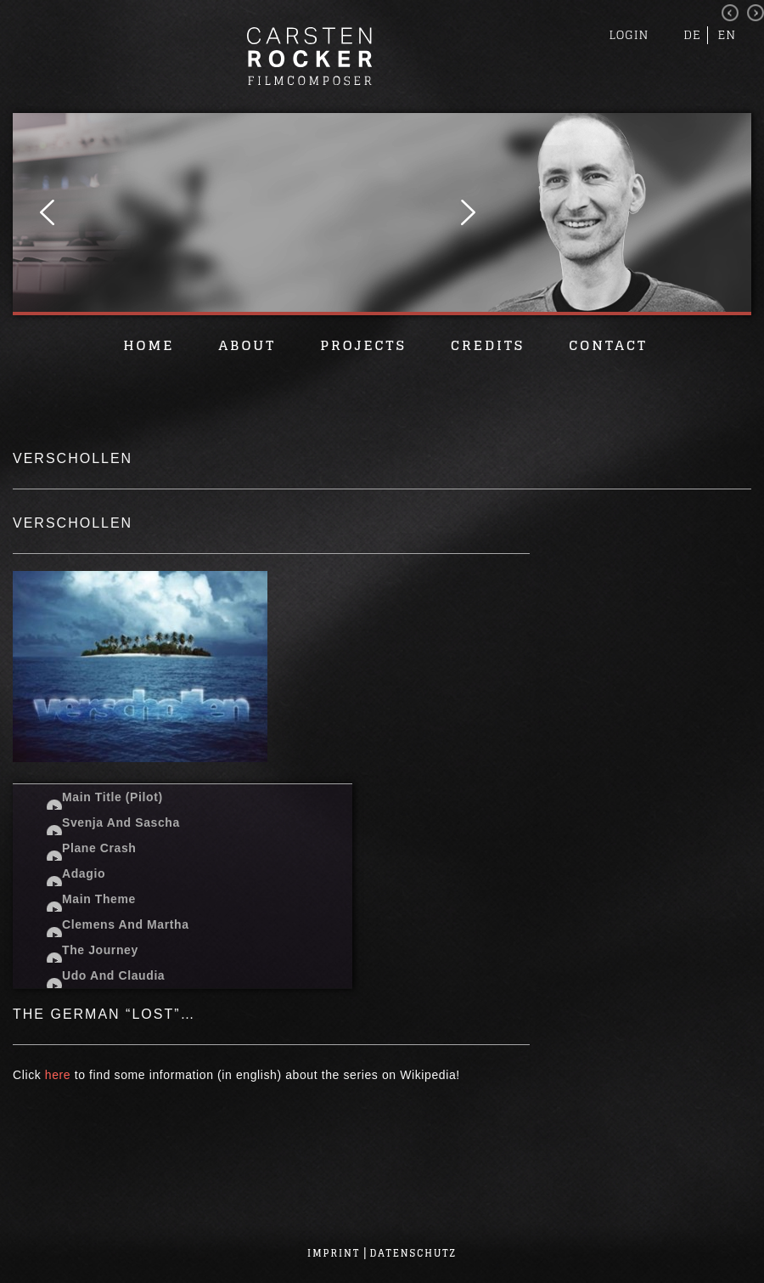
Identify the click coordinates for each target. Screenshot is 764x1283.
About (247, 345)
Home (148, 345)
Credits (488, 345)
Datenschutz (413, 1253)
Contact (608, 345)
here (57, 1075)
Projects (363, 345)
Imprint (333, 1253)
